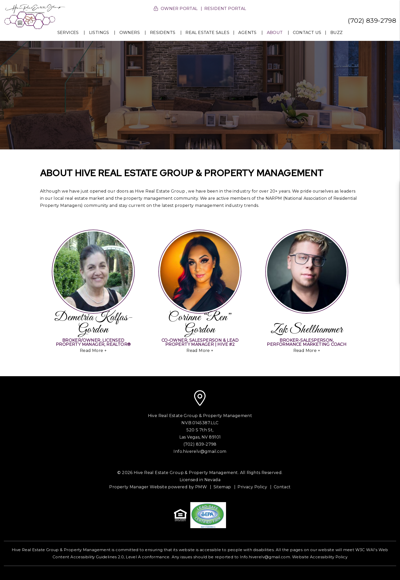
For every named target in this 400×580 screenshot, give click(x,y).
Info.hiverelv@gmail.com (199, 451)
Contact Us (307, 32)
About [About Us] (275, 32)
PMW (201, 486)
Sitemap (222, 486)
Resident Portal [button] (225, 8)
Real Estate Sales (207, 32)
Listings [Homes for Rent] (99, 32)
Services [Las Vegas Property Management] (68, 32)
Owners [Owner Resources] (129, 32)
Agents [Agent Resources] (247, 32)
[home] (34, 16)
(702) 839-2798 (372, 20)
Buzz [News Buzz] (336, 32)
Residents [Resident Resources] (163, 32)
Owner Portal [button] (179, 8)
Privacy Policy (252, 486)
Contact (282, 486)
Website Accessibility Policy (319, 556)
